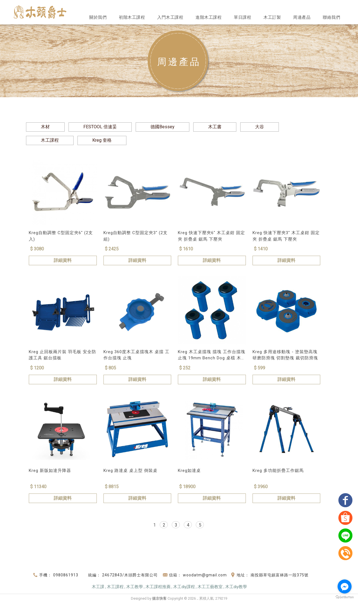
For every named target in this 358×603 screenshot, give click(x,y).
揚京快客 (159, 598)
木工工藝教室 (210, 586)
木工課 (98, 586)
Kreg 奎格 (102, 140)
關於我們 (98, 17)
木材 (45, 126)
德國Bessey (162, 126)
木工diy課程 (184, 586)
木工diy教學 (236, 586)
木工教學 (134, 586)
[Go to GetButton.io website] (345, 597)
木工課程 (50, 140)
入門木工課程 (170, 17)
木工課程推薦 (158, 586)
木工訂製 (272, 17)
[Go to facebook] (345, 586)
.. (197, 598)
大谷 (259, 126)
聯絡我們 (331, 17)
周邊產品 (301, 17)
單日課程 (242, 17)
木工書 (215, 126)
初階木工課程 (132, 17)
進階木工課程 (209, 17)
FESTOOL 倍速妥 (100, 126)
